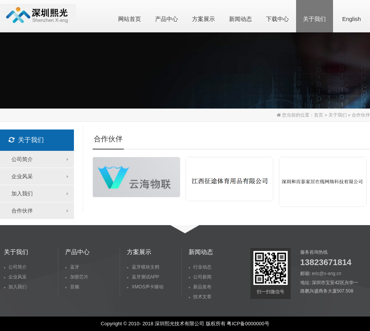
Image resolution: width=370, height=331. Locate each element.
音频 (72, 286)
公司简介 (22, 159)
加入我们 (22, 193)
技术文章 (200, 296)
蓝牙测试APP (143, 277)
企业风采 (22, 176)
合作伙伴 (22, 211)
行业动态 (200, 267)
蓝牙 (72, 267)
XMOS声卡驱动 (145, 286)
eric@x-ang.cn (326, 273)
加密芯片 (76, 277)
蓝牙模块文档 (143, 267)
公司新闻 (200, 277)
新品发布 (200, 286)
